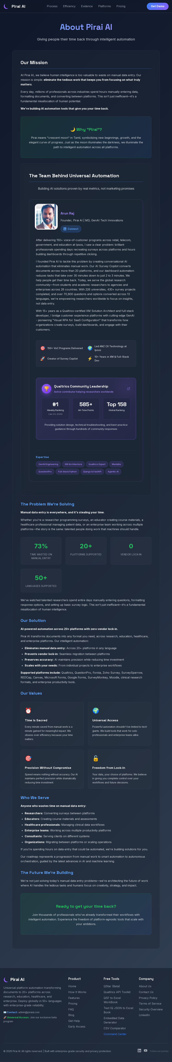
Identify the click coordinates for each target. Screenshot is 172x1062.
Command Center (115, 1034)
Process (52, 6)
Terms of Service (150, 1003)
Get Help (74, 1021)
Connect (71, 228)
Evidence (87, 6)
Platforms (104, 6)
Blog (71, 1015)
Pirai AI (14, 6)
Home (72, 986)
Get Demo (157, 6)
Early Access (76, 1027)
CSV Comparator (115, 1028)
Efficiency (69, 6)
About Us (145, 986)
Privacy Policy (148, 998)
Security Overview (151, 1009)
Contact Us (146, 992)
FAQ (71, 1009)
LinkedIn (144, 1015)
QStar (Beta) (112, 986)
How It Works (77, 992)
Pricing (120, 6)
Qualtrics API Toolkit (117, 992)
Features (74, 998)
